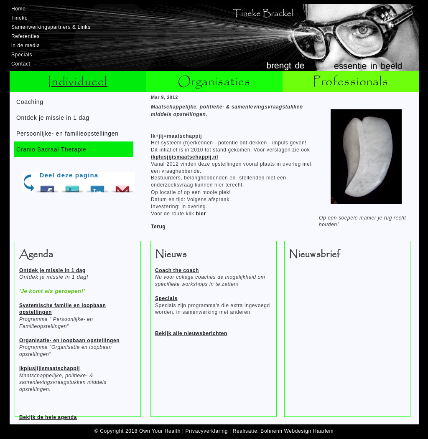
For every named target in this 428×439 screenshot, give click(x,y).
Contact (21, 64)
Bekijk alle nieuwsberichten (191, 333)
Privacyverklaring (207, 431)
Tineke (19, 18)
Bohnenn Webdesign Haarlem (297, 431)
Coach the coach (177, 270)
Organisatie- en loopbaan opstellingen (69, 340)
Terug (158, 227)
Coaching (29, 101)
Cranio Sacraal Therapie (51, 149)
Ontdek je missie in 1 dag (52, 117)
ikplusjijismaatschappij (49, 368)
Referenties (25, 36)
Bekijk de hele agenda (48, 417)
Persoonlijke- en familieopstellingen (67, 133)
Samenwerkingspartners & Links (50, 27)
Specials (21, 55)
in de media (25, 45)
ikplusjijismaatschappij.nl (184, 157)
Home (18, 9)
